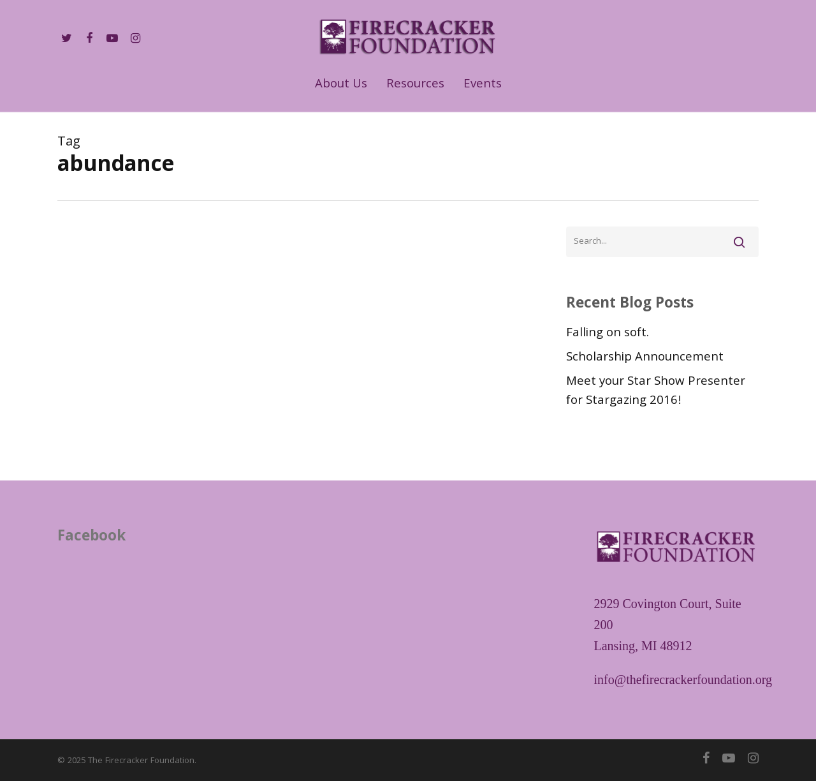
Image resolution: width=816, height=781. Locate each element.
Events (482, 85)
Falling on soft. (607, 333)
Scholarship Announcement (645, 358)
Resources (415, 85)
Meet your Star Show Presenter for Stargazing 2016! (655, 392)
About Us (341, 85)
